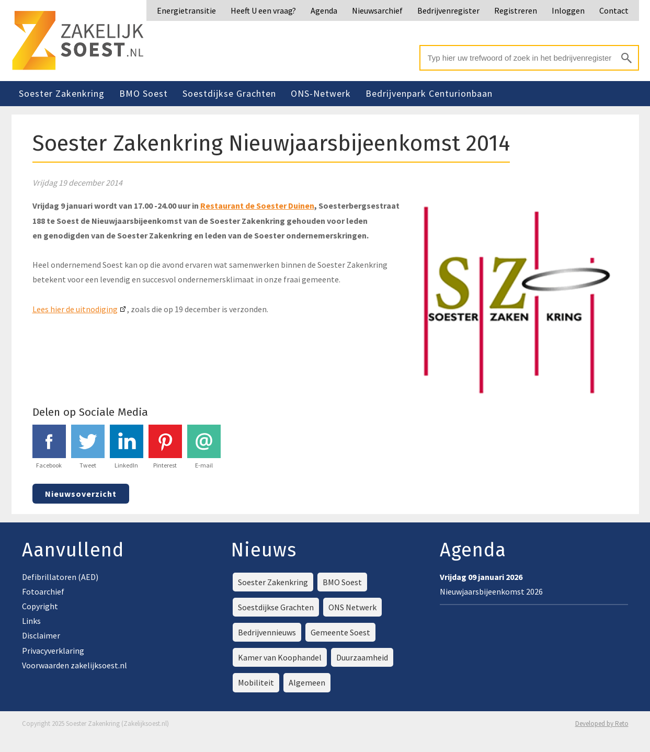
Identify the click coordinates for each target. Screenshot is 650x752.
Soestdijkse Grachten (229, 93)
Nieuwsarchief (377, 10)
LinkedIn (126, 447)
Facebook (49, 447)
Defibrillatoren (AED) (60, 577)
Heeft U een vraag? (263, 10)
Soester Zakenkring (62, 93)
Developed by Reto (602, 723)
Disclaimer (41, 635)
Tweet (88, 447)
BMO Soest (143, 93)
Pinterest (165, 447)
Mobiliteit (256, 682)
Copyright (40, 606)
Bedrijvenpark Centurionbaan (429, 93)
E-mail (204, 447)
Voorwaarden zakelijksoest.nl (74, 665)
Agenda (324, 10)
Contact (614, 10)
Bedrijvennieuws (267, 632)
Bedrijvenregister (448, 10)
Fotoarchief (43, 591)
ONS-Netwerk (321, 93)
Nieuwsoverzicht (81, 493)
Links (31, 621)
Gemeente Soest (340, 632)
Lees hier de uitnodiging (75, 309)
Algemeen (307, 682)
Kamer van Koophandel (280, 657)
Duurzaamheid (362, 657)
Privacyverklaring (53, 650)
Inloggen (568, 10)
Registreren (515, 10)
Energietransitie (186, 10)
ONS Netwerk (352, 607)
